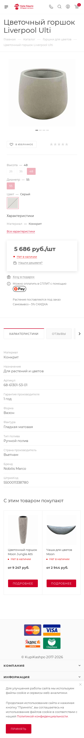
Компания (14, 665)
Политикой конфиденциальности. (43, 716)
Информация (17, 677)
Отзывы (59, 333)
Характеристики (24, 333)
